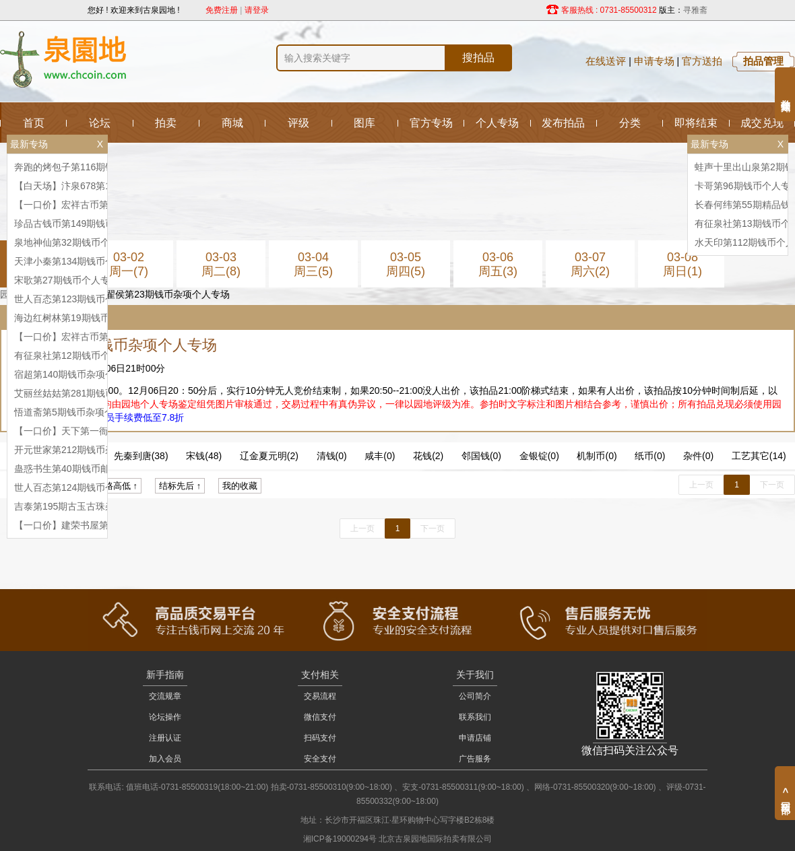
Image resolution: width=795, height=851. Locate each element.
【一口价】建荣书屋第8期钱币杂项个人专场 (106, 525)
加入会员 (165, 758)
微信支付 (320, 717)
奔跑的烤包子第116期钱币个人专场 (88, 167)
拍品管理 (763, 61)
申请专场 (654, 61)
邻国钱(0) (481, 455)
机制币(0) (596, 455)
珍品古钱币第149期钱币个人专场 (83, 223)
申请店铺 (475, 738)
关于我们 (475, 674)
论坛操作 (165, 717)
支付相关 (320, 674)
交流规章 (165, 696)
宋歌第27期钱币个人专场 (66, 280)
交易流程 (320, 696)
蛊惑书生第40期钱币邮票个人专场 (85, 468)
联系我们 (475, 717)
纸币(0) (650, 455)
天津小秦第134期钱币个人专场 (78, 261)
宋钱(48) (204, 455)
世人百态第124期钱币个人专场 (78, 487)
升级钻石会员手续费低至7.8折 (121, 417)
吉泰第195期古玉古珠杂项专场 (78, 506)
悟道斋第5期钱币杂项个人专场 (78, 412)
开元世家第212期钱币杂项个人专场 (88, 449)
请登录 (257, 10)
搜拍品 (478, 57)
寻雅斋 (695, 10)
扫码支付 (320, 738)
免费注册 (221, 10)
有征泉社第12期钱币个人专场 (76, 355)
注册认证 (165, 738)
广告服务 (475, 758)
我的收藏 (239, 486)
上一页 (701, 484)
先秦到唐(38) (141, 455)
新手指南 (165, 674)
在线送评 (605, 61)
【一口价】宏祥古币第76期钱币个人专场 (99, 204)
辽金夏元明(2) (269, 455)
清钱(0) (332, 455)
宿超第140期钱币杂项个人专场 (78, 374)
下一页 (772, 484)
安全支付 (320, 758)
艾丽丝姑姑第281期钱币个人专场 (83, 393)
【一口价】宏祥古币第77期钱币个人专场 (99, 336)
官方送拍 (702, 61)
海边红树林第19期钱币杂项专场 (81, 317)
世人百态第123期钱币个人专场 (78, 299)
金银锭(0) (539, 455)
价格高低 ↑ (116, 486)
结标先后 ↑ (180, 486)
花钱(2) (428, 455)
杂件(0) (698, 455)
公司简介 (475, 696)
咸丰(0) (379, 455)
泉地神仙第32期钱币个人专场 (76, 242)
